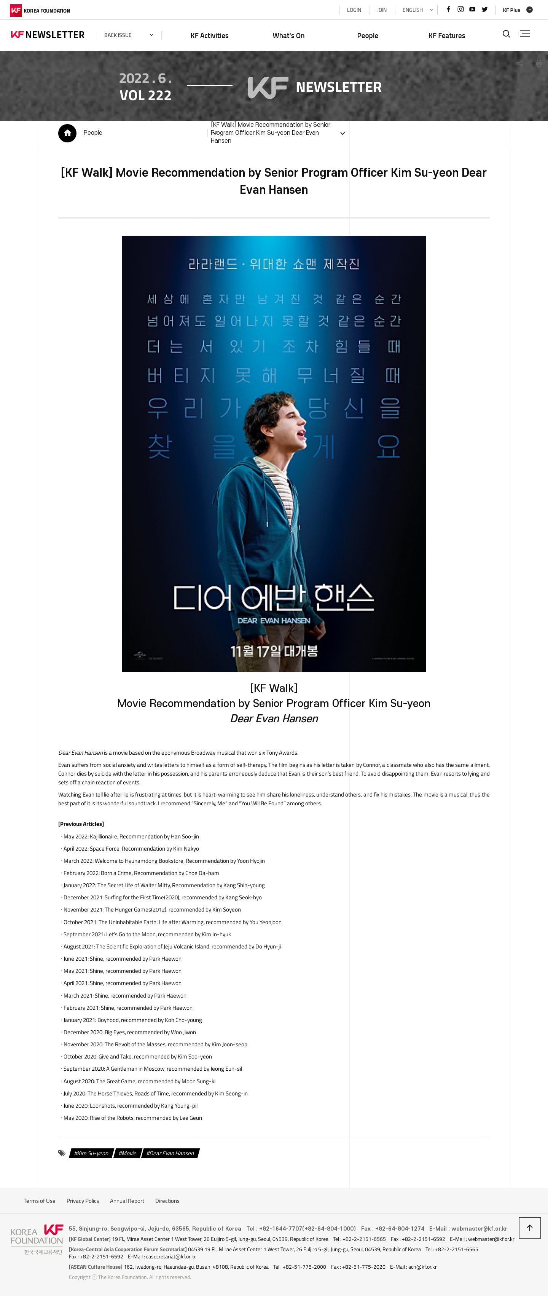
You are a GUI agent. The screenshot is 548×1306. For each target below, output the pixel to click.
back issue (119, 35)
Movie (128, 1155)
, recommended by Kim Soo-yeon (154, 1058)
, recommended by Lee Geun (145, 1120)
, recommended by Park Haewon (134, 960)
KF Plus (510, 10)
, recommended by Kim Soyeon (172, 911)
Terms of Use (40, 1203)
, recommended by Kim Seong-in (166, 1095)
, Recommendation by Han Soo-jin (143, 837)
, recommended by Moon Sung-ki (154, 1083)
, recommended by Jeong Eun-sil (173, 1071)
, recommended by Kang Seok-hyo (182, 899)
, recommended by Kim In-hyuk (167, 935)
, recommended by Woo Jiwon (149, 1034)
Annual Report (127, 1203)
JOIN (381, 10)
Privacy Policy (83, 1203)
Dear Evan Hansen (171, 1155)
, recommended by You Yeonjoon (188, 923)
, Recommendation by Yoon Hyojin (179, 862)
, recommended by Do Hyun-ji (187, 948)
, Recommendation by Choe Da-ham (159, 874)
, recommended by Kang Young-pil (142, 1108)
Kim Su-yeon (91, 1155)
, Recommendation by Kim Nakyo (143, 849)
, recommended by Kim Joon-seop (175, 1046)
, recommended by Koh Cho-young (148, 1022)
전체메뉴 (524, 33)
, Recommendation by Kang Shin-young (180, 886)
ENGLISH (411, 10)
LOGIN (353, 10)
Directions (167, 1203)
